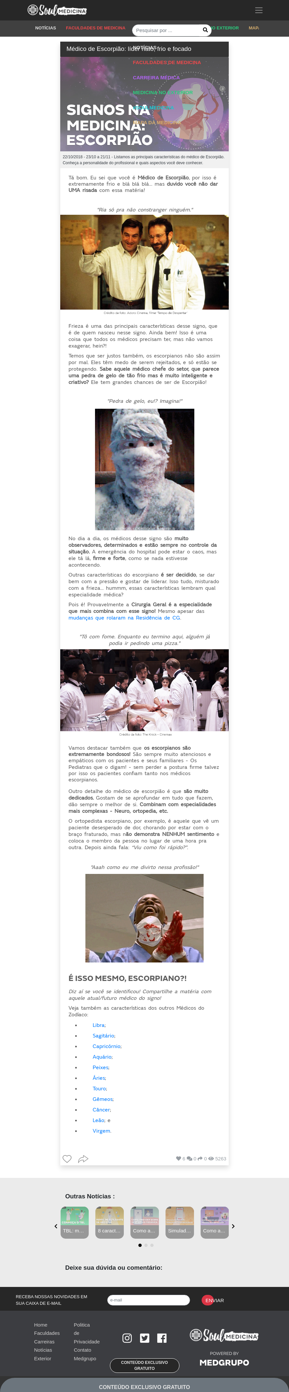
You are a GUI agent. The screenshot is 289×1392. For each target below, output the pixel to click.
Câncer (101, 1110)
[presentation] (56, 1226)
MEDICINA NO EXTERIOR (212, 27)
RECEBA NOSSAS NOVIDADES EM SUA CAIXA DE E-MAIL (51, 1300)
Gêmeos (103, 1099)
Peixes (100, 1067)
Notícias (43, 1350)
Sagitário (103, 1036)
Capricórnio (106, 1046)
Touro (99, 1088)
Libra (99, 1025)
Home (40, 1325)
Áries (99, 1078)
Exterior (42, 1358)
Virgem (101, 1131)
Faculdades (47, 1333)
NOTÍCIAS (45, 27)
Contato (82, 1350)
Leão (98, 1120)
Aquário (102, 1057)
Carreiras (44, 1341)
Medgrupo (85, 1358)
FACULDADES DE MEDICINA (95, 27)
